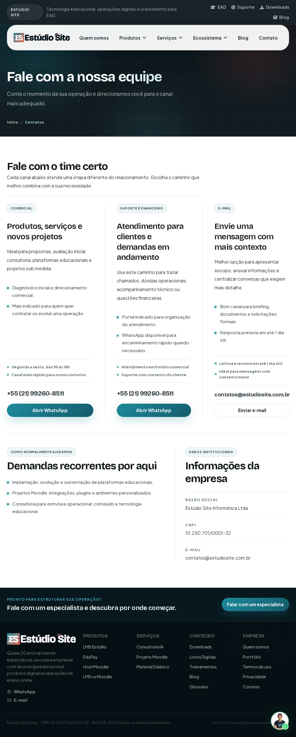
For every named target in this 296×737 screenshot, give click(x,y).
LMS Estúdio (95, 646)
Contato (268, 38)
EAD (218, 7)
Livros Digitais (203, 656)
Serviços (169, 38)
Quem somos (94, 38)
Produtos (132, 38)
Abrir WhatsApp (50, 410)
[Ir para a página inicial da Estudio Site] (42, 38)
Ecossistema (210, 38)
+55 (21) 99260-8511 (35, 393)
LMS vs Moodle (97, 676)
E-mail (17, 700)
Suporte (242, 7)
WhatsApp (21, 691)
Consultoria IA (150, 646)
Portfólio (252, 656)
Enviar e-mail (252, 410)
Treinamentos (203, 666)
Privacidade (254, 676)
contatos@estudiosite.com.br (252, 395)
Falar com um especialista (255, 604)
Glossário (199, 686)
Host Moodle (96, 666)
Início (12, 122)
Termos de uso (257, 666)
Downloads (274, 7)
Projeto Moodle (152, 656)
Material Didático (152, 666)
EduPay (90, 656)
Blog (281, 17)
